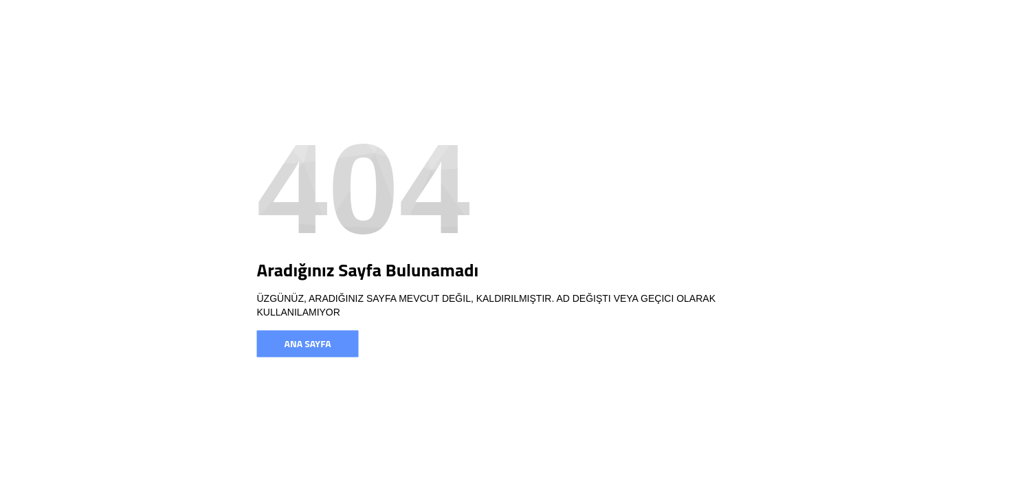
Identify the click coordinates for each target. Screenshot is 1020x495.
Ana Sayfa (308, 343)
